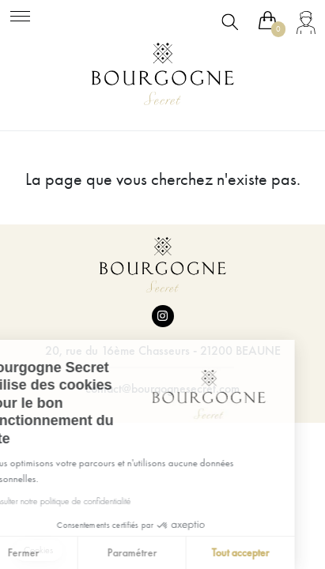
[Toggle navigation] (20, 14)
